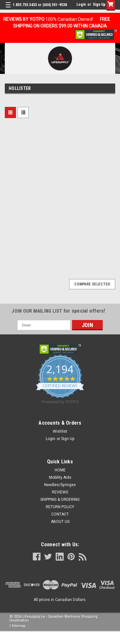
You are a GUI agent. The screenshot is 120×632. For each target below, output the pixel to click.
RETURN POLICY (60, 507)
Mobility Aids (60, 477)
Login (81, 4)
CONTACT (60, 514)
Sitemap (19, 626)
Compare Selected (92, 284)
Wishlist (60, 431)
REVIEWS (60, 492)
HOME (60, 470)
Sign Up (99, 4)
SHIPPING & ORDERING (60, 499)
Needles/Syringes (60, 485)
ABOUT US (60, 521)
